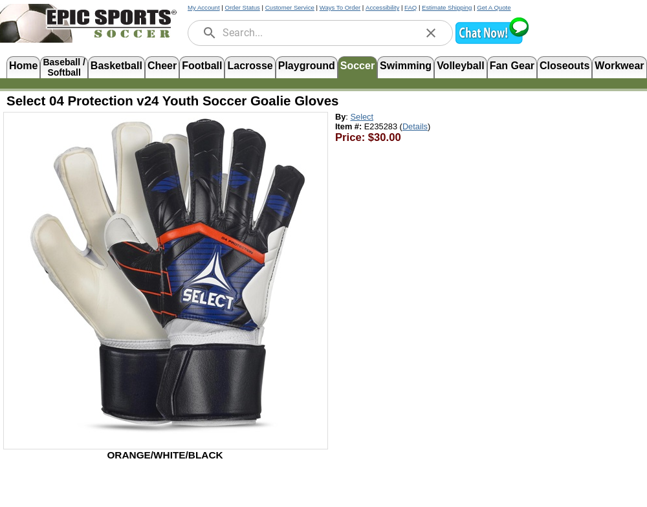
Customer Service (289, 7)
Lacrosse (249, 65)
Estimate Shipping (447, 7)
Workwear (619, 65)
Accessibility (382, 7)
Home (23, 65)
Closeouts (564, 65)
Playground (306, 65)
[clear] (431, 33)
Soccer (357, 65)
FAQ (410, 7)
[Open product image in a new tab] (165, 274)
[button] (492, 42)
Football (202, 65)
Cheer (162, 65)
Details (415, 126)
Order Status (242, 7)
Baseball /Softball (64, 66)
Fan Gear (512, 65)
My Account (204, 7)
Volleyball (461, 65)
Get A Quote (493, 7)
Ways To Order (340, 7)
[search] (210, 33)
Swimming (406, 65)
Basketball (116, 65)
